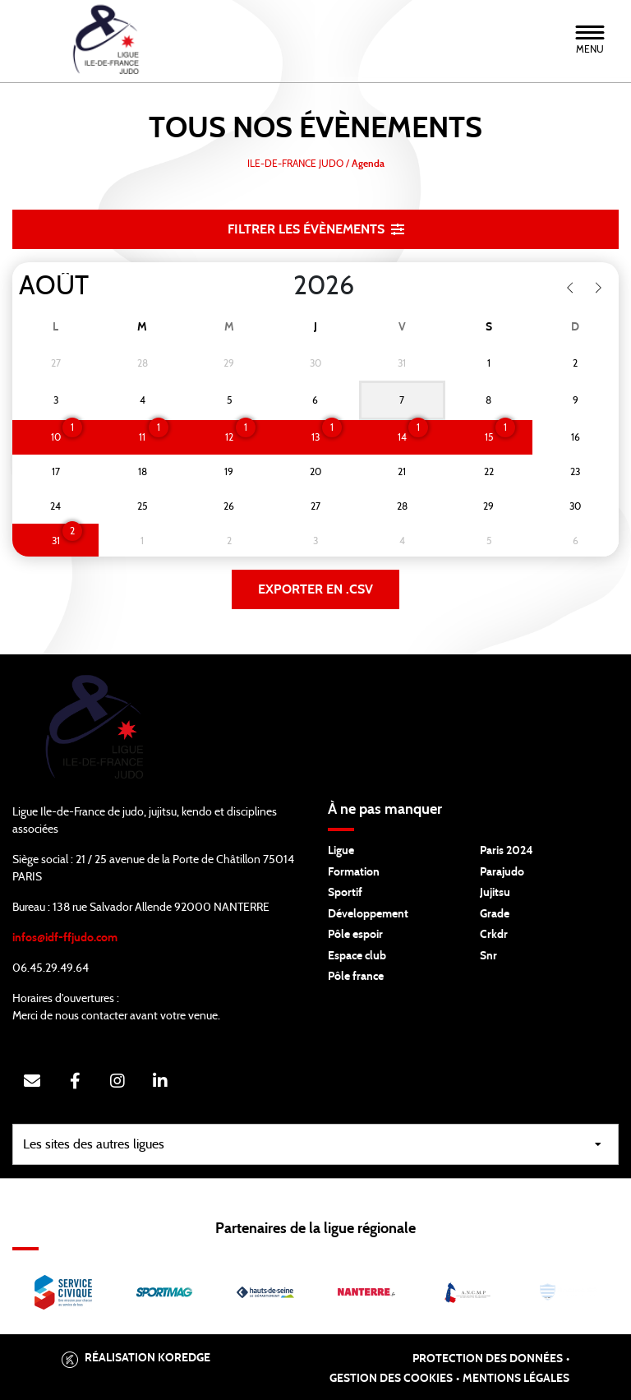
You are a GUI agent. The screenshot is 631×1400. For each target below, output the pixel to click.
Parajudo (502, 872)
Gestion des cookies (391, 1378)
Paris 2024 (506, 851)
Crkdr (494, 934)
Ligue (341, 851)
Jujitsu (495, 893)
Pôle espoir (355, 934)
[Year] (280, 286)
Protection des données (487, 1359)
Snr (488, 956)
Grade (494, 914)
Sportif (345, 893)
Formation (354, 872)
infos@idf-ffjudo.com (64, 938)
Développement (368, 914)
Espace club (357, 956)
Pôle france (356, 976)
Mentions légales (516, 1378)
